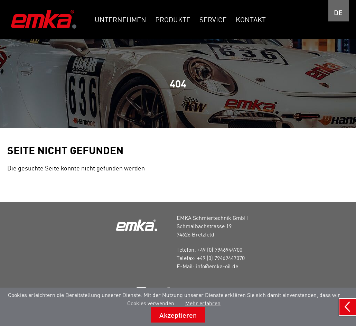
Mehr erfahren (203, 303)
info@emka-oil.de (217, 266)
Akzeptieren (178, 315)
